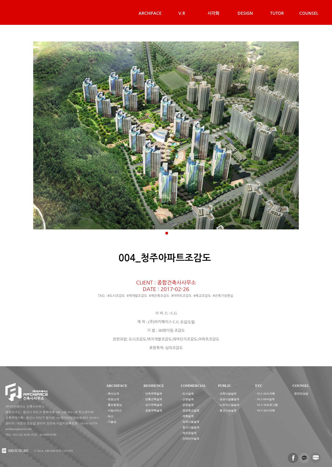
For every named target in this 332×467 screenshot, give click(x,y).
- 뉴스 (109, 416)
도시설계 (188, 393)
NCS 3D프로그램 (267, 405)
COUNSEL (308, 13)
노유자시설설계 (229, 405)
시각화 (214, 13)
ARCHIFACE (149, 13)
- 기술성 (111, 421)
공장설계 (188, 405)
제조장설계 (189, 433)
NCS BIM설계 (265, 399)
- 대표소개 (112, 399)
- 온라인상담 (300, 393)
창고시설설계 (190, 427)
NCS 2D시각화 (266, 393)
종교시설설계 (228, 410)
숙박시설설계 (190, 421)
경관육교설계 (190, 410)
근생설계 (188, 399)
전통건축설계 (153, 399)
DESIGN (245, 13)
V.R (181, 13)
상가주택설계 (153, 405)
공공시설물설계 (229, 399)
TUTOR (277, 13)
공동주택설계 (153, 410)
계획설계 (188, 416)
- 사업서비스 (114, 410)
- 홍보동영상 (114, 405)
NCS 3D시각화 (266, 410)
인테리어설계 (190, 438)
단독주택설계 (153, 393)
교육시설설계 (228, 393)
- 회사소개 (112, 393)
